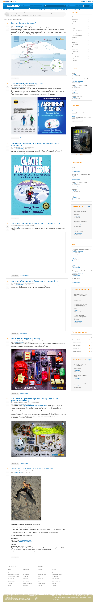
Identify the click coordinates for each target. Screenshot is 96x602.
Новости (18, 25)
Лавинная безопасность (30, 85)
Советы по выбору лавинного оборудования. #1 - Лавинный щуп (35, 281)
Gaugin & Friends (75, 337)
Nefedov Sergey (18, 472)
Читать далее (15, 78)
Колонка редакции (79, 289)
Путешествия (11, 578)
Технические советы (37, 340)
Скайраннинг (26, 578)
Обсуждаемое (25, 15)
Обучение (54, 572)
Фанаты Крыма (22, 470)
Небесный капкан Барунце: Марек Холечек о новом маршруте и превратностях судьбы (80, 306)
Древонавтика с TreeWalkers (81, 383)
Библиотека (40, 578)
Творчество (54, 579)
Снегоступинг (11, 581)
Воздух (24, 572)
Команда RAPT (29, 470)
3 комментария (23, 333)
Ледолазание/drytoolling (13, 576)
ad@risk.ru (90, 394)
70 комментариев (24, 463)
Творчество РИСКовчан (77, 339)
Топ (30, 15)
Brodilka (76, 299)
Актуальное (13, 15)
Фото (17, 470)
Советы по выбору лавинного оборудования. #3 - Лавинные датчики (36, 223)
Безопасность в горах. (76, 342)
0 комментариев (76, 171)
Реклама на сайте (75, 597)
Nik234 (75, 97)
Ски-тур (24, 579)
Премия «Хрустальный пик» (64, 597)
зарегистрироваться (88, 1)
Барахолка (40, 587)
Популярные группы (79, 332)
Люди (43, 13)
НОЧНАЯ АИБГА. (76, 278)
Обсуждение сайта (56, 581)
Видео (53, 571)
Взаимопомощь (41, 583)
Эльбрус (31, 25)
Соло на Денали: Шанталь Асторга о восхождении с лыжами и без (80, 296)
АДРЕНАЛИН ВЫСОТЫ (77, 263)
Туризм (10, 583)
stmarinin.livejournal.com (25, 541)
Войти (79, 1)
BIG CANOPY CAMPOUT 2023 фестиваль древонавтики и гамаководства (80, 366)
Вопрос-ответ (18, 13)
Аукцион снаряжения (76, 351)
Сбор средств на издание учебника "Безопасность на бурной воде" (80, 213)
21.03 (73, 116)
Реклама (54, 585)
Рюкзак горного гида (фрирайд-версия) (25, 339)
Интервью (40, 569)
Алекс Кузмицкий (19, 26)
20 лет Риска (56, 599)
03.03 (73, 110)
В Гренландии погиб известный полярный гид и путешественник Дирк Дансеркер (80, 317)
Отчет (39, 576)
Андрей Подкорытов (78, 273)
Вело (24, 571)
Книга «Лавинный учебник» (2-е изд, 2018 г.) (27, 84)
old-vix (74, 74)
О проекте (54, 597)
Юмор (39, 581)
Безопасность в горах (27, 340)
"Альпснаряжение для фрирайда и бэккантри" (34, 405)
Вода (9, 572)
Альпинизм (13, 25)
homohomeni (78, 216)
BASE (9, 585)
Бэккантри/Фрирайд (15, 85)
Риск (12, 13)
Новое (19, 15)
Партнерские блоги (81, 359)
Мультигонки (25, 576)
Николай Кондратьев (78, 81)
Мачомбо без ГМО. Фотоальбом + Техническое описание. (32, 469)
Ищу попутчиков (55, 578)
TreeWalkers (77, 370)
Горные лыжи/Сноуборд (16, 340)
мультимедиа (49, 13)
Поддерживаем (77, 207)
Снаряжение (32, 13)
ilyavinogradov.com (26, 540)
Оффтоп (40, 585)
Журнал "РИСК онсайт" (81, 155)
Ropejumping (25, 585)
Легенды (40, 579)
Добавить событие (77, 121)
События (25, 13)
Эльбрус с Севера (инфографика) (23, 23)
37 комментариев (24, 393)
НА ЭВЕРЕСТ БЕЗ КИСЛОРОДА (79, 85)
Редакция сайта (78, 224)
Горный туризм (26, 574)
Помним (54, 583)
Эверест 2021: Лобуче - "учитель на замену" (79, 230)
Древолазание (26, 569)
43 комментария (23, 557)
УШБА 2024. (75, 90)
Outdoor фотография (76, 345)
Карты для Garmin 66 (77, 96)
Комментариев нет (24, 137)
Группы (38, 13)
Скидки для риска (37, 15)
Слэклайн (10, 571)
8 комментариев (23, 78)
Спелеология (26, 581)
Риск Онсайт (55, 576)
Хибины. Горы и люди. (25, 402)
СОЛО (73, 73)
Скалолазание (11, 579)
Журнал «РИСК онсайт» (85, 597)
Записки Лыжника (25, 25)
